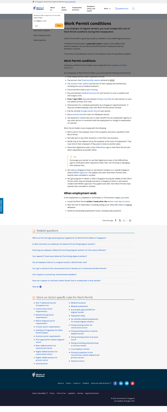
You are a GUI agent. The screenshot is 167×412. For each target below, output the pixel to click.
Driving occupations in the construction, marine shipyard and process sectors (85, 361)
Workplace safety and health (91, 8)
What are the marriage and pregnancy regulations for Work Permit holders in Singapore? (69, 244)
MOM (113, 84)
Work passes (64, 9)
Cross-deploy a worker (80, 355)
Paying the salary (78, 321)
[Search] (133, 8)
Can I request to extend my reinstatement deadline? (54, 280)
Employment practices (77, 9)
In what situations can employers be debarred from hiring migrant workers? (63, 250)
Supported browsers (92, 399)
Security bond (41, 369)
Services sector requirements (48, 342)
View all (35, 292)
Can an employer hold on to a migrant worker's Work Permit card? (59, 268)
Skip (36, 26)
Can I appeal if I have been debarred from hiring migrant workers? (59, 262)
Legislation (71, 399)
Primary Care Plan (105, 103)
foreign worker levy (90, 115)
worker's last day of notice (120, 206)
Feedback (85, 389)
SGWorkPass (101, 151)
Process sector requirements (48, 333)
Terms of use (61, 399)
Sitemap (80, 399)
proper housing (92, 94)
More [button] (107, 8)
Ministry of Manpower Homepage (41, 8)
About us (52, 9)
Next (59, 25)
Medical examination (79, 312)
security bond (79, 119)
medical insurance (90, 97)
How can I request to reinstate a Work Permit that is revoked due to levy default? (66, 286)
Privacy (52, 399)
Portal (121, 8)
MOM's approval (81, 177)
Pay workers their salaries (79, 88)
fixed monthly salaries (92, 84)
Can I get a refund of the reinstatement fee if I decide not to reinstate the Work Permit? (69, 274)
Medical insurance (78, 309)
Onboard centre (77, 367)
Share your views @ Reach (100, 389)
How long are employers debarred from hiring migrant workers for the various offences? (69, 256)
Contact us (77, 389)
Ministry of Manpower (40, 382)
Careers (68, 389)
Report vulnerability (39, 399)
